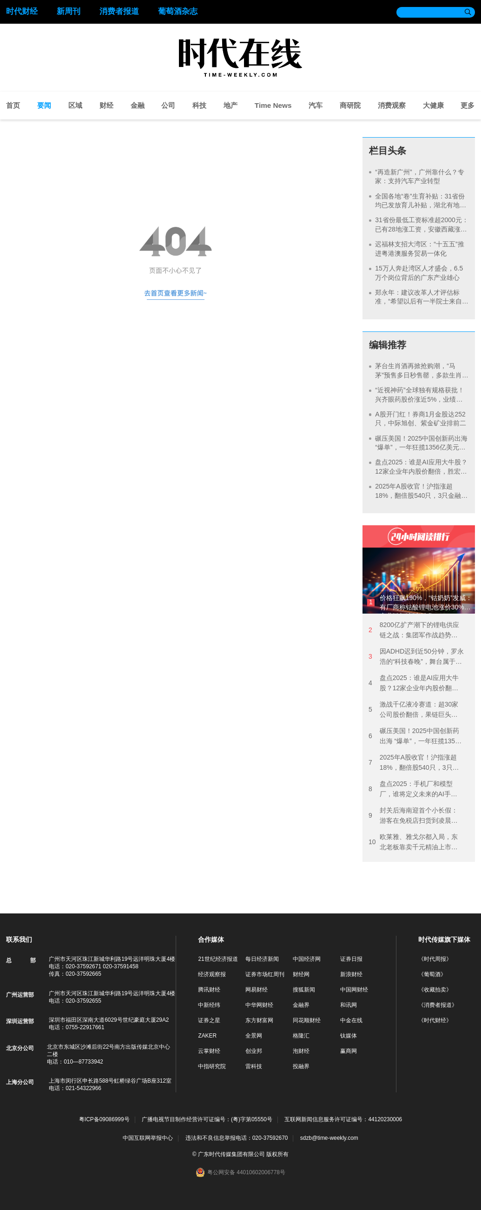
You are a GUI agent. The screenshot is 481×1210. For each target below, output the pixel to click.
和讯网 (348, 1005)
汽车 (316, 105)
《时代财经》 (435, 1020)
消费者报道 (119, 11)
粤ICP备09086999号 (104, 1120)
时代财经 (22, 11)
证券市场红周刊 (264, 974)
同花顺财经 (307, 1020)
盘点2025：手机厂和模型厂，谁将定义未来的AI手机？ (411, 789)
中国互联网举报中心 (148, 1138)
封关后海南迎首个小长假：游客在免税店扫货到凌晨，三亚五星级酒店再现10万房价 (413, 816)
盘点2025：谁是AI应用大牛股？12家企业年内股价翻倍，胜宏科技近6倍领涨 (421, 471)
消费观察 (392, 105)
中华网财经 (259, 1005)
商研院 (350, 105)
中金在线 (351, 1020)
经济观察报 (212, 974)
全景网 (253, 1035)
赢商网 (348, 1051)
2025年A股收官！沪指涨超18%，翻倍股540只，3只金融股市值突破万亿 (421, 495)
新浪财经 (351, 974)
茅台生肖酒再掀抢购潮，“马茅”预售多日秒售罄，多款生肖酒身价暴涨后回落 (418, 375)
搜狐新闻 (304, 989)
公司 (168, 105)
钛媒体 (348, 1035)
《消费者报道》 (437, 1005)
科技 (199, 105)
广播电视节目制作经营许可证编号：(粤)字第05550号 (207, 1120)
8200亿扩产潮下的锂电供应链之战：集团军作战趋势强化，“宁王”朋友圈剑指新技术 (415, 630)
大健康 (433, 105)
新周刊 (68, 11)
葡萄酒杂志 (178, 11)
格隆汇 (301, 1035)
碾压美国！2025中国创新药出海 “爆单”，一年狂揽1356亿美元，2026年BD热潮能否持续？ (421, 447)
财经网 (301, 974)
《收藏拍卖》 (435, 989)
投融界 (301, 1066)
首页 (13, 105)
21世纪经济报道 (217, 959)
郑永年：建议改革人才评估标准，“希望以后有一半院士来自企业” (418, 301)
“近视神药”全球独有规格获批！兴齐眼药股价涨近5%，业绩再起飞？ (419, 399)
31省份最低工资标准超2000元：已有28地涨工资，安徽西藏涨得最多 (421, 229)
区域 (75, 105)
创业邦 (253, 1051)
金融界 (301, 1005)
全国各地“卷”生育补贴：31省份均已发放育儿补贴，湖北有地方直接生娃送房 (420, 205)
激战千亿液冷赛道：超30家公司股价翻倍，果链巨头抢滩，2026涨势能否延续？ (413, 710)
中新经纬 (209, 1005)
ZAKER (207, 1035)
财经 (106, 105)
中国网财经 (354, 989)
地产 (230, 105)
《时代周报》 (435, 959)
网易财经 (256, 989)
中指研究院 (212, 1066)
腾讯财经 (209, 989)
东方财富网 (259, 1020)
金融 (138, 105)
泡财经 (301, 1051)
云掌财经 (209, 1051)
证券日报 (351, 959)
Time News (273, 105)
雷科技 (253, 1066)
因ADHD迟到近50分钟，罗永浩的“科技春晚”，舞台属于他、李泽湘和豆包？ (416, 657)
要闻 (44, 105)
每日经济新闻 (262, 959)
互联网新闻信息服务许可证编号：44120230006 (343, 1120)
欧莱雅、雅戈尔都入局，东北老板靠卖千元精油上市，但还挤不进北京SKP (413, 842)
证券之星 (209, 1020)
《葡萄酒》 (432, 974)
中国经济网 (307, 959)
